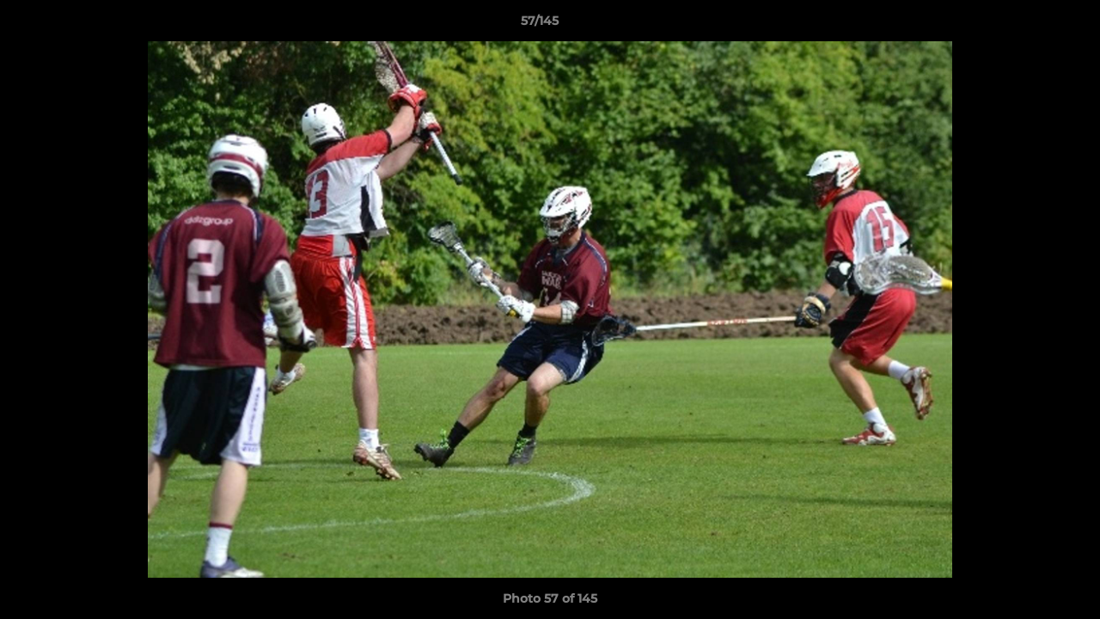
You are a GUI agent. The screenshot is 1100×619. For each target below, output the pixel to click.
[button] (1028, 25)
